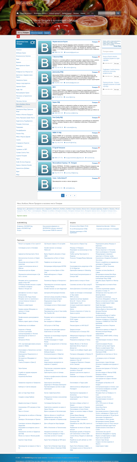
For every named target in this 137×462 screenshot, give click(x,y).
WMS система (74, 292)
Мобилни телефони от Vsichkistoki (106, 315)
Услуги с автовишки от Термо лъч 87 (107, 409)
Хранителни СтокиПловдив (22, 40)
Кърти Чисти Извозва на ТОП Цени (55, 435)
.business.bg (90, 155)
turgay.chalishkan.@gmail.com (74, 155)
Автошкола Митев (24, 335)
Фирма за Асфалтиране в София (106, 431)
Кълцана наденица (96, 205)
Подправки (19, 124)
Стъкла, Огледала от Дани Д (27, 358)
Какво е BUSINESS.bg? (24, 225)
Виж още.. (116, 60)
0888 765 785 (58, 49)
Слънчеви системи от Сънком (53, 431)
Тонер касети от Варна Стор (78, 239)
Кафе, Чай (19, 87)
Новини (83, 13)
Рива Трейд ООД (58, 114)
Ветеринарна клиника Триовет (105, 417)
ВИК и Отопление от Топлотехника (55, 423)
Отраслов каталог (26, 13)
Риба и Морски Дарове (23, 134)
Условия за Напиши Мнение (70, 453)
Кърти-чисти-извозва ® (103, 433)
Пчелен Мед (20, 131)
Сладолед (19, 143)
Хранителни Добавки (22, 165)
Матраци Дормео (101, 243)
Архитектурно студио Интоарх (105, 358)
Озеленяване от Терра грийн (79, 378)
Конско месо (86, 205)
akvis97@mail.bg (70, 139)
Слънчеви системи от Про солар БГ (81, 280)
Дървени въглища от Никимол (27, 398)
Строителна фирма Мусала (104, 339)
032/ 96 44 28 (58, 64)
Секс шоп (73, 257)
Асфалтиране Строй (76, 298)
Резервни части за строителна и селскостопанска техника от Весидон (28, 296)
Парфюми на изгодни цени (52, 257)
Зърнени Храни (21, 83)
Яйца (17, 172)
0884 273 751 (58, 155)
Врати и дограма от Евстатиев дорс (55, 407)
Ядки (17, 168)
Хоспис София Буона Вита (52, 388)
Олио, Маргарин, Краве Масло (25, 115)
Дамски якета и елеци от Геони (79, 276)
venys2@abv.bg (69, 94)
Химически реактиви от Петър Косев (107, 411)
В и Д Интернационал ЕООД (78, 225)
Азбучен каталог (54, 13)
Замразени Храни (21, 77)
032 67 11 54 (57, 185)
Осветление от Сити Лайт (52, 327)
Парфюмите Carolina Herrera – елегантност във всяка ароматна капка (111, 68)
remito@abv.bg (69, 185)
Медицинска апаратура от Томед (80, 335)
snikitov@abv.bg (70, 64)
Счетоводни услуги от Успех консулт (107, 419)
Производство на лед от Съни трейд (55, 306)
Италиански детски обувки (26, 266)
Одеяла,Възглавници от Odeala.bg (80, 266)
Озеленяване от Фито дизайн (105, 415)
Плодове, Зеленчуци (22, 121)
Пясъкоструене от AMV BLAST (79, 321)
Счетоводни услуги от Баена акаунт (55, 300)
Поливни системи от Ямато (78, 413)
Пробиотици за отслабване (26, 321)
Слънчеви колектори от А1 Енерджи (107, 225)
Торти (18, 156)
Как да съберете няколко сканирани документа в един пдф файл (111, 55)
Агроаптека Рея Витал (25, 372)
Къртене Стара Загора (25, 435)
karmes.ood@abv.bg (71, 110)
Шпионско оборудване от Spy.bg (106, 429)
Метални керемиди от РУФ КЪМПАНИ (78, 227)
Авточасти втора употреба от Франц (55, 292)
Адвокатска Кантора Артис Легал (28, 249)
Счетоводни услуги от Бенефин (28, 243)
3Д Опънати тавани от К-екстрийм (54, 239)
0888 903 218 (58, 110)
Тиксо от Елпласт (23, 407)
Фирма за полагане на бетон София (107, 296)
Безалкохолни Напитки (23, 53)
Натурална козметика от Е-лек (53, 427)
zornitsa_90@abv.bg (71, 170)
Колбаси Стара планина (73, 205)
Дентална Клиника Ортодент (53, 294)
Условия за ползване (54, 453)
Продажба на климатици (103, 292)
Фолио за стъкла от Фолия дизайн (29, 431)
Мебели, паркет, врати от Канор (28, 317)
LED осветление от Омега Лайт (79, 429)
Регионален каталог (40, 13)
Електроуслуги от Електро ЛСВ (79, 327)
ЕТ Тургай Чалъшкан (59, 145)
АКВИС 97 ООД (57, 130)
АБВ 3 (54, 84)
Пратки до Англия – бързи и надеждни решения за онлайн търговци (111, 81)
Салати (18, 137)
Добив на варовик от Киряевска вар (55, 415)
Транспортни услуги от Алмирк (53, 368)
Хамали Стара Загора (102, 435)
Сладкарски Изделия (22, 140)
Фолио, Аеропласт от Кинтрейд (105, 245)
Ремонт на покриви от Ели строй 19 (29, 239)
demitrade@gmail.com (72, 80)
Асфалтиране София (102, 441)
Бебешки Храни (21, 50)
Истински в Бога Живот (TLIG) (79, 222)
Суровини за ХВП (21, 146)
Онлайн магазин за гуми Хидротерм (55, 284)
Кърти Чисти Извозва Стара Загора (55, 441)
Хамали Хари (74, 317)
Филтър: (23, 33)
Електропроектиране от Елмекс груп (107, 382)
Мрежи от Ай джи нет (25, 284)
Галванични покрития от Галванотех (29, 378)
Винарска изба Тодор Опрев (27, 292)
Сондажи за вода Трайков (26, 392)
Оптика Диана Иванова (77, 411)
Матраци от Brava (101, 370)
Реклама (76, 13)
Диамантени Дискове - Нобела (105, 222)
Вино (17, 66)
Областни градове (36, 33)
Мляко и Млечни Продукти (24, 112)
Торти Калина (22, 364)
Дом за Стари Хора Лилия (26, 388)
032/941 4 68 (58, 80)
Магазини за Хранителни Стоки (24, 94)
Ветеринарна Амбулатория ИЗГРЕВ (55, 262)
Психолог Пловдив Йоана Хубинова (81, 253)
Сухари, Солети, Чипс (22, 149)
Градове (47, 33)
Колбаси (62, 205)
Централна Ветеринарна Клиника (54, 288)
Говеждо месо (21, 205)
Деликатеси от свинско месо (36, 205)
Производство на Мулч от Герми (54, 253)
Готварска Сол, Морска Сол (24, 69)
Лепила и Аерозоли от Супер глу (80, 306)
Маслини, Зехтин (21, 98)
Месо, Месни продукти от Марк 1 (54, 429)
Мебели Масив (100, 404)
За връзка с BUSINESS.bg (24, 223)
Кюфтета (105, 205)
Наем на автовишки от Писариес (106, 247)
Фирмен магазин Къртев (60, 39)
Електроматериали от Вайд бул (54, 349)
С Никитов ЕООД (58, 54)
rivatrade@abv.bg (70, 124)
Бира (17, 56)
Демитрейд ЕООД (58, 69)
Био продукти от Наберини (52, 317)
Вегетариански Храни (23, 62)
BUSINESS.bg (29, 453)
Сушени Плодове (21, 153)
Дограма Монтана (101, 306)
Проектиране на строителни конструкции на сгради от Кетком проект (106, 374)
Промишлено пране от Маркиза (80, 402)
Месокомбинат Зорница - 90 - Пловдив (65, 160)
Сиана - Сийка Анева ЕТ (60, 175)
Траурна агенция (75, 325)
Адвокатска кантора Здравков (79, 294)
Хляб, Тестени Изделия (23, 159)
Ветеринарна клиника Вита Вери (106, 270)
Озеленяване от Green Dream (79, 404)
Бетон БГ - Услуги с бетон (78, 296)
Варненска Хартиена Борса (104, 302)
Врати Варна (22, 308)
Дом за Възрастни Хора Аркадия (54, 419)
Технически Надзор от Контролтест (55, 276)
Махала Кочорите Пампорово (105, 313)
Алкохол (19, 47)
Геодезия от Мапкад (24, 325)
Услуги (19, 227)
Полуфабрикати (21, 127)
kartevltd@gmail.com (71, 49)
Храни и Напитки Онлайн (24, 162)
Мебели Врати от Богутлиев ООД (106, 304)
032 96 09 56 (57, 94)
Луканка (111, 205)
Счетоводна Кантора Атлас (52, 398)
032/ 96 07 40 (58, 139)
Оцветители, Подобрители (24, 118)
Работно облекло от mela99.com (54, 411)
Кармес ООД (56, 99)
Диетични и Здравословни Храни (24, 73)
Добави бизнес (67, 13)
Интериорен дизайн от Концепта (80, 427)
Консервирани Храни (22, 90)
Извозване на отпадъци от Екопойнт (81, 372)
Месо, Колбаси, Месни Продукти (23, 102)
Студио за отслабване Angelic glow (81, 345)
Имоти (72, 304)
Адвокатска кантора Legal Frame (106, 421)
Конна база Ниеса (101, 402)
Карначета (49, 205)
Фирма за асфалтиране (25, 300)
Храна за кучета (75, 308)
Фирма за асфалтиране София (105, 298)
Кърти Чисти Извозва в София (79, 441)
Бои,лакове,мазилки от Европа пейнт (107, 407)
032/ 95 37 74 (58, 170)
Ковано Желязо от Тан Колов (79, 339)
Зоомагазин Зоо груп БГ (103, 427)
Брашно (18, 59)
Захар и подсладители (23, 80)
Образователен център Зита (53, 413)
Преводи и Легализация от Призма (29, 415)
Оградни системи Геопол (103, 392)
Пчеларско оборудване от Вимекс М (81, 349)
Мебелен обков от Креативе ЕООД (55, 443)
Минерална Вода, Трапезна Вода (24, 107)
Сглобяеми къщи (49, 304)
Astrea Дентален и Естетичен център (81, 284)
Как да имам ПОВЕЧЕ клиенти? (52, 227)
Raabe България (100, 300)
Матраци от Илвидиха (77, 243)
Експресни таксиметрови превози (54, 325)
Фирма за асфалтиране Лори (105, 343)
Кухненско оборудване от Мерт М (106, 294)
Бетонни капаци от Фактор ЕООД (106, 368)
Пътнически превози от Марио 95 (106, 325)
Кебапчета (56, 205)
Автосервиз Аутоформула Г (104, 413)
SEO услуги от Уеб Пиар (51, 321)
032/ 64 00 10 (58, 124)
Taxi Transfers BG (49, 308)
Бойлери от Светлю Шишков (27, 382)
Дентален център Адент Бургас (105, 341)
